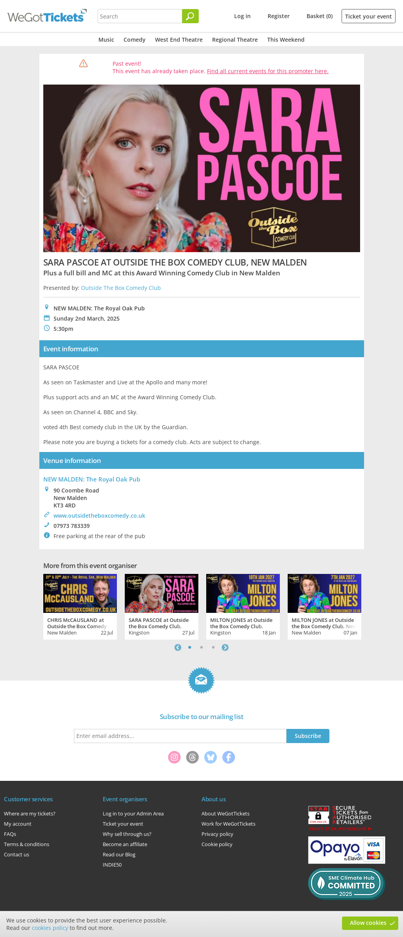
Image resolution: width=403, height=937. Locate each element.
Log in (242, 16)
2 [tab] (201, 647)
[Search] (190, 16)
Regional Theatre (235, 39)
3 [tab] (213, 647)
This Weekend (286, 39)
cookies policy (50, 927)
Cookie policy (217, 844)
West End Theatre (179, 39)
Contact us (16, 854)
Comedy (135, 39)
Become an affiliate (125, 844)
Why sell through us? (127, 833)
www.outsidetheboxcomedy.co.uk (99, 515)
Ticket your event (368, 16)
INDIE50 (112, 864)
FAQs (10, 833)
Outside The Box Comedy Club (121, 287)
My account (17, 823)
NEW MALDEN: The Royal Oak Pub (91, 479)
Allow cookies (368, 922)
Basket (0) (320, 16)
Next (225, 647)
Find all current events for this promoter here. (268, 71)
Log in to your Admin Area (133, 813)
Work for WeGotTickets (228, 823)
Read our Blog (119, 854)
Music (106, 39)
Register (279, 16)
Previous (178, 647)
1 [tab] (190, 647)
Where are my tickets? (29, 813)
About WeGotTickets (226, 813)
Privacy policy (217, 833)
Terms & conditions (26, 844)
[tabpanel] (80, 606)
